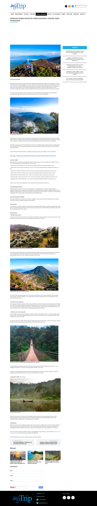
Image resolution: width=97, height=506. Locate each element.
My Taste (26, 14)
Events (63, 14)
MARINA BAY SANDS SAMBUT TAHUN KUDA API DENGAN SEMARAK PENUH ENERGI (74, 73)
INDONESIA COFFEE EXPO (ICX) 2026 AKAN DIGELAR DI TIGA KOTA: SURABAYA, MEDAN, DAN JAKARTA (74, 66)
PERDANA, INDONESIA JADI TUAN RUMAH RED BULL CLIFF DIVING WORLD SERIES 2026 (75, 59)
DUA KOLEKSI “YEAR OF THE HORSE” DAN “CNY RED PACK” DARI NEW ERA (74, 79)
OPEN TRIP (76, 14)
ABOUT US (82, 14)
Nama (11, 470)
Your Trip (32, 14)
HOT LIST (50, 14)
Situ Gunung (22, 376)
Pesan (11, 480)
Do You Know (56, 14)
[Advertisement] (48, 33)
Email (11, 475)
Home (12, 14)
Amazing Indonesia (41, 14)
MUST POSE (69, 14)
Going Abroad (18, 14)
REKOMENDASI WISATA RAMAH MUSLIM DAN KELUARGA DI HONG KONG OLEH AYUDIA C (75, 52)
